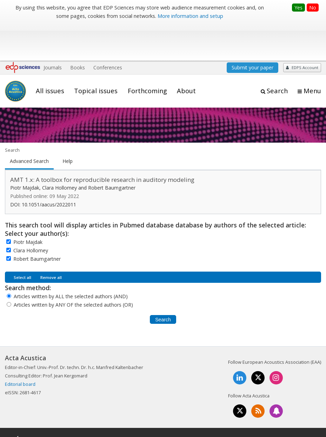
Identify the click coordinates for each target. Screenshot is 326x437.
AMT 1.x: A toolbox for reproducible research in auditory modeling (102, 143)
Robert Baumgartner (37, 222)
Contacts (241, 407)
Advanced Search (29, 124)
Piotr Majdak (27, 205)
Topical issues (96, 54)
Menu (312, 54)
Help (67, 124)
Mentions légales (204, 407)
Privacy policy (274, 407)
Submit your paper (252, 30)
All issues (50, 54)
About (186, 54)
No (312, 7)
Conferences (107, 30)
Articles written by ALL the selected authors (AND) (71, 260)
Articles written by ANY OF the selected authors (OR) (73, 268)
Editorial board (20, 347)
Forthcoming (147, 54)
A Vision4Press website (300, 427)
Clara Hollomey (30, 213)
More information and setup (190, 16)
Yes (298, 7)
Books (77, 30)
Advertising (309, 407)
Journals (53, 30)
